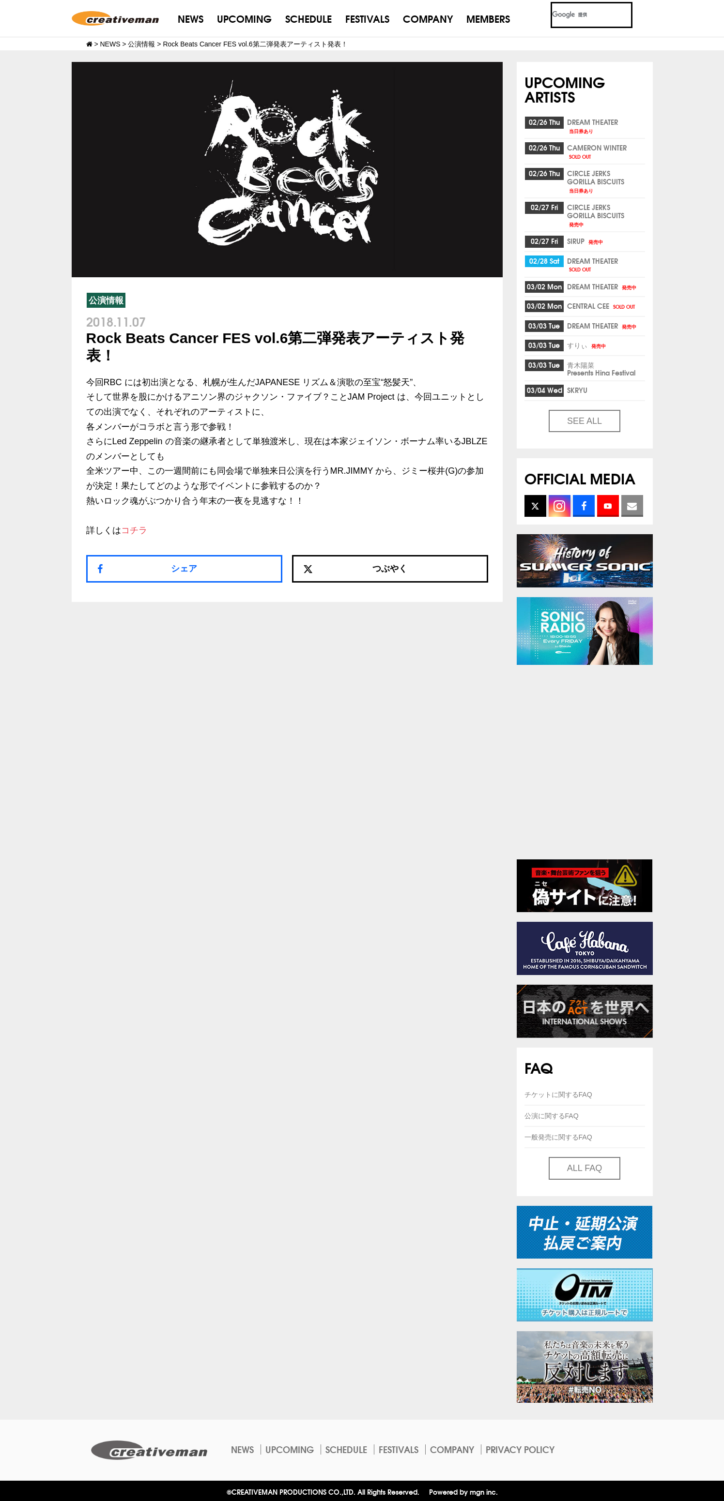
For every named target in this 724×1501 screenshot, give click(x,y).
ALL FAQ (584, 1168)
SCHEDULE (308, 18)
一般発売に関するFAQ (558, 1137)
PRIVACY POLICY (520, 1449)
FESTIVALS (367, 18)
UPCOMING (244, 18)
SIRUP (585, 241)
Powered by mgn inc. (463, 1491)
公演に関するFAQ (551, 1116)
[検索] (580, 15)
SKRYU (577, 390)
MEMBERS (488, 18)
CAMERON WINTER (597, 151)
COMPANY (428, 18)
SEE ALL (584, 421)
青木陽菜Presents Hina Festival (601, 369)
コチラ (134, 530)
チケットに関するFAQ (558, 1094)
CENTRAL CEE (601, 305)
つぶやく (355, 568)
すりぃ (587, 345)
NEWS (190, 18)
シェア (184, 568)
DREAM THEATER (592, 126)
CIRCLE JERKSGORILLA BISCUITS (595, 181)
